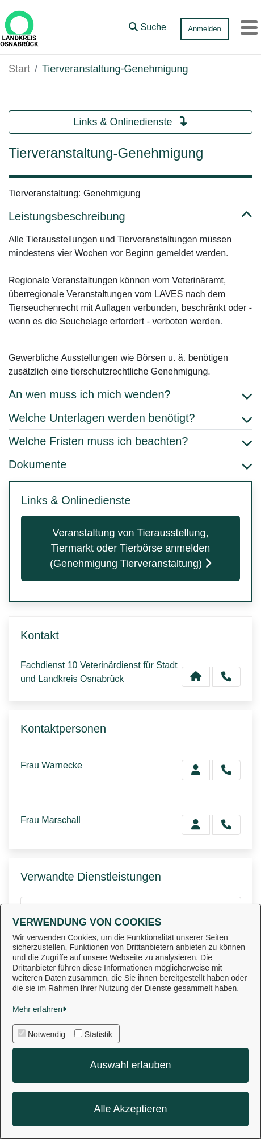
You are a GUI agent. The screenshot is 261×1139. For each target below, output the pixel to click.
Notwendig (46, 1034)
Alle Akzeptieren (130, 1109)
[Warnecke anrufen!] (226, 770)
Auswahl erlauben (130, 1065)
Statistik (98, 1034)
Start (19, 69)
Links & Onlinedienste (130, 122)
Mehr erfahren (37, 1009)
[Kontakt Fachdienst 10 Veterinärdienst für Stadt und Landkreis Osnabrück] (196, 677)
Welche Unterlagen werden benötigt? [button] (130, 418)
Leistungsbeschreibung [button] (130, 216)
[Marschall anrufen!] (226, 825)
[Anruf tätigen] (226, 677)
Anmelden (204, 28)
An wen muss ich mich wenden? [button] (130, 394)
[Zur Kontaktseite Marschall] (196, 825)
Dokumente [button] (130, 464)
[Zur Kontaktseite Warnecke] (196, 770)
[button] (147, 24)
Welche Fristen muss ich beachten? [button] (130, 441)
